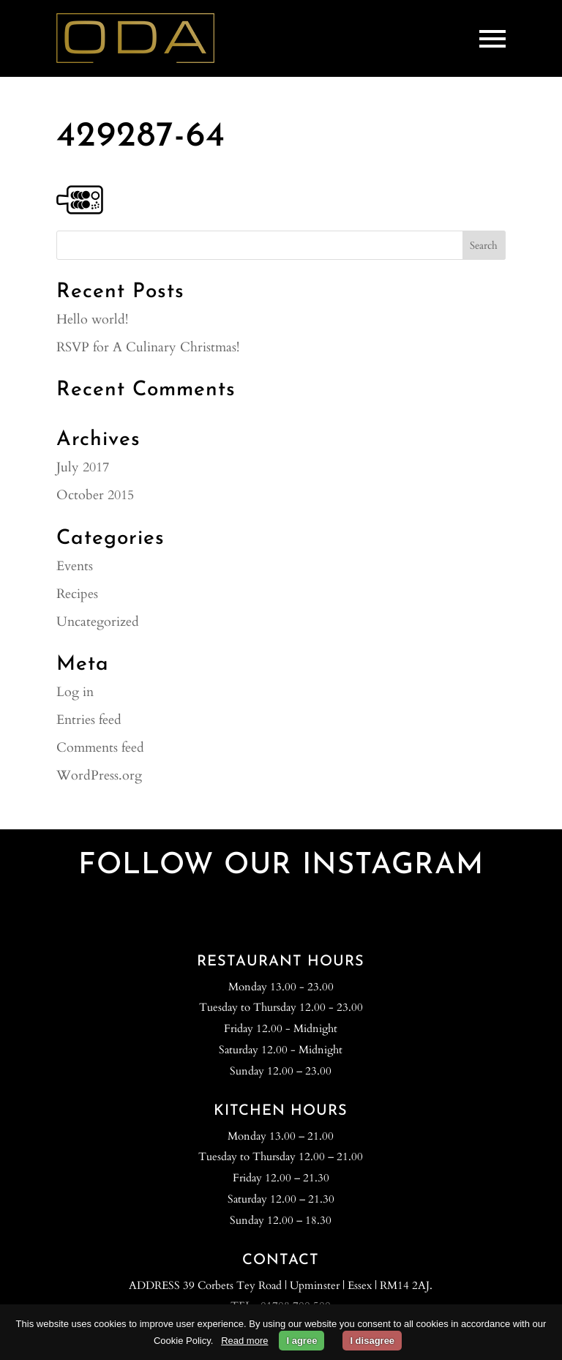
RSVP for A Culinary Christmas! (147, 347)
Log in (75, 692)
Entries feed (88, 720)
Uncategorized (97, 622)
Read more (244, 1340)
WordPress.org (99, 775)
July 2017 (82, 467)
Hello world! (92, 319)
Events (74, 566)
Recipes (77, 594)
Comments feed (100, 748)
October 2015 (95, 495)
